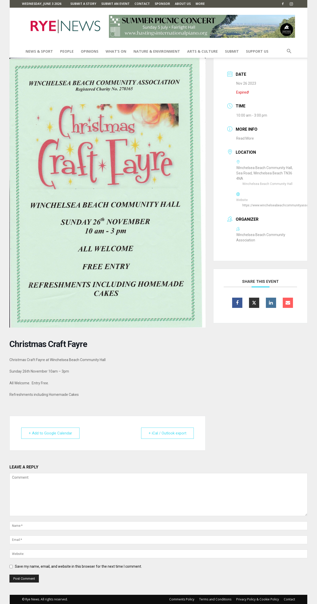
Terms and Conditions (215, 599)
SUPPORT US (257, 51)
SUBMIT (232, 51)
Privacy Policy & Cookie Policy (257, 599)
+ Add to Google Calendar (50, 433)
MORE (200, 4)
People (67, 51)
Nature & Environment (156, 51)
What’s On (116, 51)
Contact (142, 4)
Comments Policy (181, 599)
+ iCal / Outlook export (167, 433)
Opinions (89, 51)
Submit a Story (83, 4)
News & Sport (39, 51)
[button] (289, 51)
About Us (183, 4)
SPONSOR (162, 4)
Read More (245, 138)
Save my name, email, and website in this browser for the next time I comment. (78, 566)
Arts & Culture (202, 51)
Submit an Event (115, 4)
